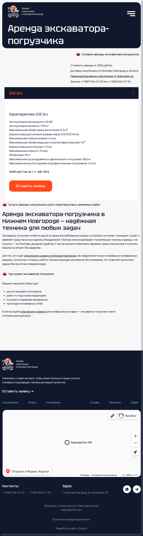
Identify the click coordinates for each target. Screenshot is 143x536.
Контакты (115, 402)
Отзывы (94, 402)
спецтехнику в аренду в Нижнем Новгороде (50, 255)
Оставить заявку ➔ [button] (18, 391)
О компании (53, 402)
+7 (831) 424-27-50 (120, 81)
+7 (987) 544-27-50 (91, 81)
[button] (30, 186)
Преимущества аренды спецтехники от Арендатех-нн (102, 76)
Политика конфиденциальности (71, 519)
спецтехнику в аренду (33, 311)
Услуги (32, 402)
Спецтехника (10, 402)
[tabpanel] (71, 150)
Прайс (134, 402)
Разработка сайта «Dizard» (72, 528)
